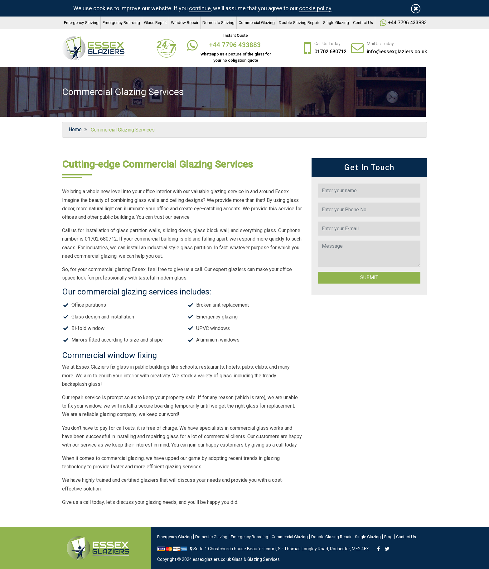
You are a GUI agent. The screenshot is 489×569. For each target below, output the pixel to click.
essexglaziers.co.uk (212, 559)
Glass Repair (155, 22)
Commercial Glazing (257, 22)
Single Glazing (336, 22)
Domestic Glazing (218, 22)
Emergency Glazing (81, 22)
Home (74, 129)
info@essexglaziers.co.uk (397, 52)
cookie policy (315, 8)
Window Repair (184, 22)
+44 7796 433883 (235, 45)
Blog (388, 536)
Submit (369, 277)
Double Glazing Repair (299, 22)
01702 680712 (330, 52)
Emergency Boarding (121, 22)
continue (200, 8)
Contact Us (363, 22)
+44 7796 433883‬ (407, 23)
